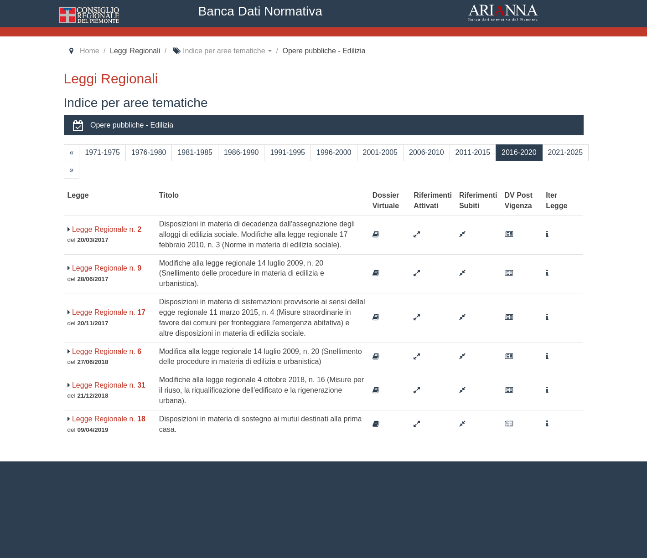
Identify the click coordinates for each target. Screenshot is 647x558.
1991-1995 (287, 152)
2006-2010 (426, 152)
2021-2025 (565, 152)
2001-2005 (380, 152)
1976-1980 (148, 152)
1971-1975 (102, 152)
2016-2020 (519, 152)
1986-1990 (241, 152)
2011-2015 (473, 152)
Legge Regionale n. (104, 229)
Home (89, 51)
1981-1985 (194, 152)
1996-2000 (334, 152)
